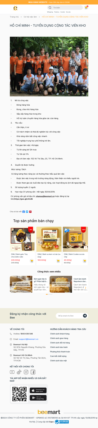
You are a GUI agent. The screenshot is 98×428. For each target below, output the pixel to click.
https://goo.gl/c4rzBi (23, 199)
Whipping (50, 12)
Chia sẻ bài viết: (16, 211)
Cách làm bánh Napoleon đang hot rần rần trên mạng (80, 280)
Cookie (62, 12)
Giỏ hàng (86, 7)
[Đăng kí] (84, 407)
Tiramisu (56, 12)
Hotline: (23, 425)
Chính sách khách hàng (59, 425)
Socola (68, 12)
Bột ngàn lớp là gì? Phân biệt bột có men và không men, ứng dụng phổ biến (41, 280)
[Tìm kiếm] (50, 7)
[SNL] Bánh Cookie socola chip (74, 255)
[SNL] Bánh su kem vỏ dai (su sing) (49, 255)
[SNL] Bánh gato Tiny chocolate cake (19, 255)
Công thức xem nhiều (49, 271)
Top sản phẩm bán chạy (33, 221)
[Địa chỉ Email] (72, 407)
